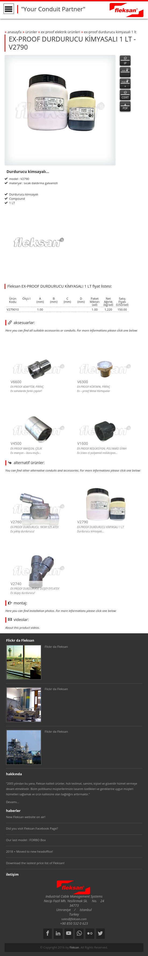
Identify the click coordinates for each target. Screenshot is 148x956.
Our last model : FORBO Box (26, 840)
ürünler (31, 32)
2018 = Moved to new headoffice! (29, 851)
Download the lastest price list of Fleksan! (35, 863)
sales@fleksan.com (74, 919)
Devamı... (12, 802)
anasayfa (14, 32)
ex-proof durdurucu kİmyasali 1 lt (110, 32)
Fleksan (74, 947)
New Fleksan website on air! (25, 817)
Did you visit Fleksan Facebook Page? (32, 828)
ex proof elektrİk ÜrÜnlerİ (60, 32)
